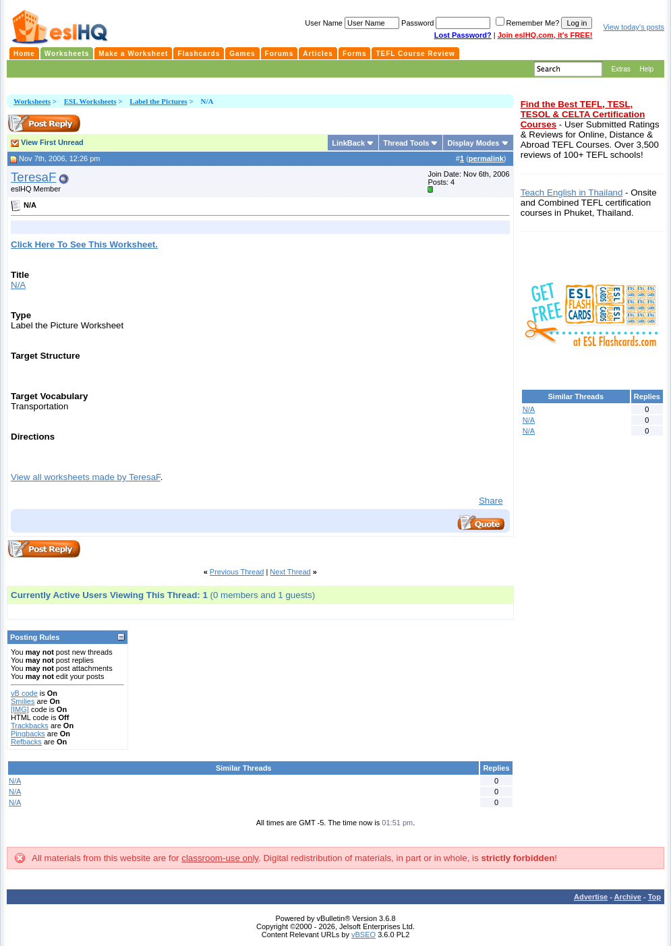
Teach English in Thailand (572, 192)
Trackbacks (30, 725)
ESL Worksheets (90, 101)
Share (491, 501)
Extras (620, 69)
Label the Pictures (158, 101)
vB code (24, 693)
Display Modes (473, 143)
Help (646, 69)
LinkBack (348, 143)
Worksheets (32, 101)
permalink (486, 158)
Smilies (22, 701)
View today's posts (633, 27)
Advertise (591, 897)
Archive (627, 897)
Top (654, 897)
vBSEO (363, 934)
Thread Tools (406, 143)
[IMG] (20, 709)
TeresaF (33, 177)
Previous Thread (237, 572)
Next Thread (290, 572)
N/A (18, 285)
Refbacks (26, 742)
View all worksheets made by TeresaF (86, 477)
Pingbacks (28, 734)
